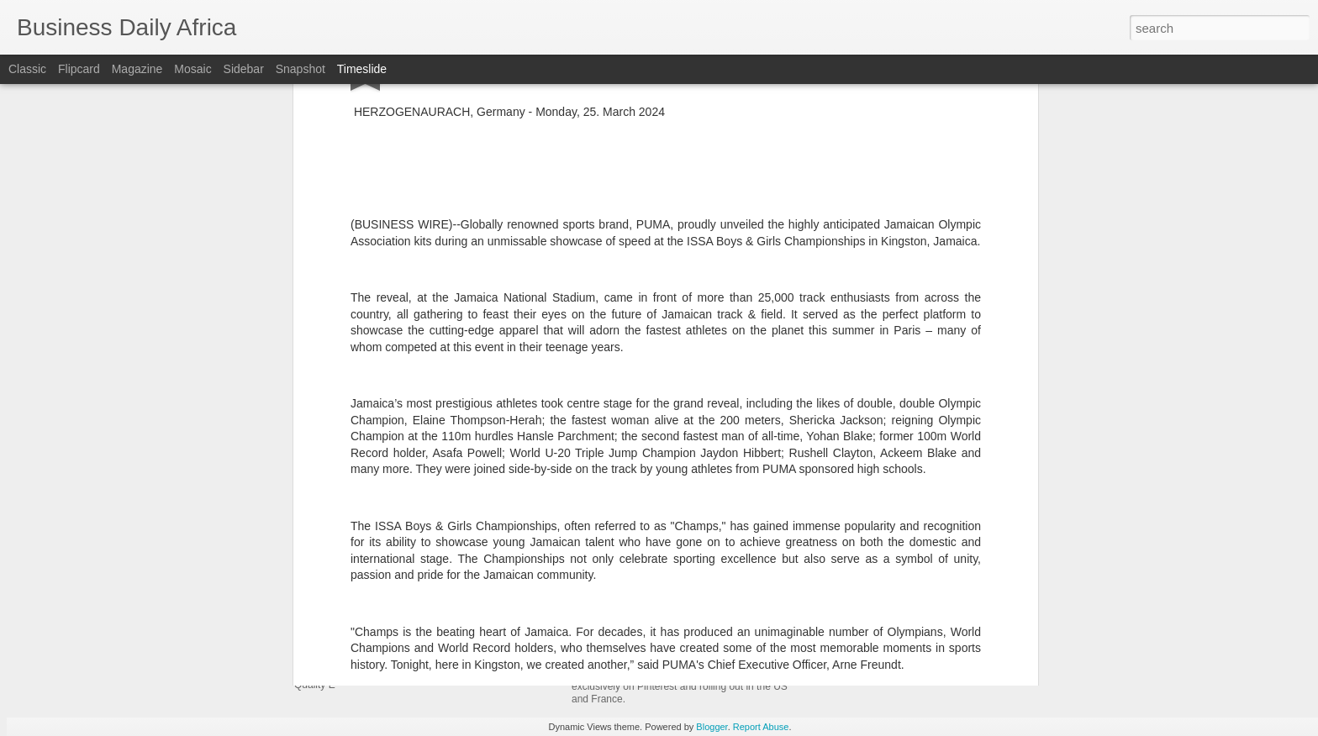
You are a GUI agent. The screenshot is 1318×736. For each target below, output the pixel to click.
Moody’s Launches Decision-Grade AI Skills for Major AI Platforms (996, 523)
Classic (27, 69)
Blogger (711, 727)
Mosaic (192, 69)
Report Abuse (761, 727)
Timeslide (362, 69)
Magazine (137, 69)
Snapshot (300, 69)
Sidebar (244, 69)
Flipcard (79, 69)
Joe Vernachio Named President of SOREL (716, 498)
